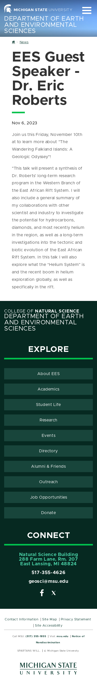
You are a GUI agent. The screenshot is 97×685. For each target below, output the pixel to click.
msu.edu (62, 636)
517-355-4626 (49, 572)
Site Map (49, 619)
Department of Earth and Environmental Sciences (44, 25)
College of (41, 311)
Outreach (48, 482)
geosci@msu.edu (49, 581)
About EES (48, 374)
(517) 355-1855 (36, 636)
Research (48, 420)
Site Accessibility (49, 625)
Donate (48, 513)
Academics (48, 389)
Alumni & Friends (48, 466)
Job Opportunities (48, 497)
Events (49, 435)
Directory (48, 451)
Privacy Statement (76, 619)
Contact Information (21, 619)
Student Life (48, 405)
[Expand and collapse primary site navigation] (87, 10)
